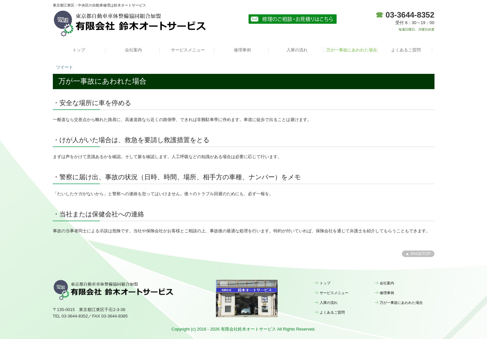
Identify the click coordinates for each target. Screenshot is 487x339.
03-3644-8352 (410, 14)
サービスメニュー (188, 49)
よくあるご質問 (406, 49)
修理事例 (242, 49)
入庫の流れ (297, 49)
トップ (78, 49)
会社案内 (133, 49)
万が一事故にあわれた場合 (351, 49)
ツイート (64, 67)
